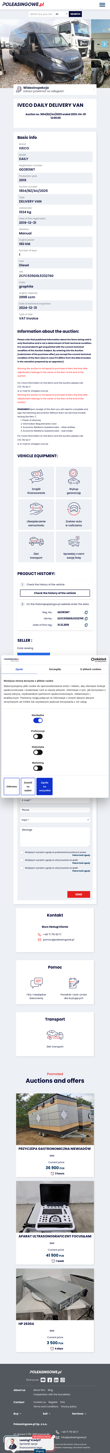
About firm (39, 1383)
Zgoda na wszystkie (89, 762)
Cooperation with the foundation (51, 1387)
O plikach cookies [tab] (90, 697)
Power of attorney (31, 419)
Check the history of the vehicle (55, 592)
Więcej (41, 1449)
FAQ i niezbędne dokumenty (36, 995)
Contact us (39, 1395)
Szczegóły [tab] (55, 697)
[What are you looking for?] (41, 14)
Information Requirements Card (39, 423)
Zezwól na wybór (55, 762)
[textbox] (61, 14)
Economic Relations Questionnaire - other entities (49, 426)
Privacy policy (69, 1399)
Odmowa (20, 762)
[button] (106, 44)
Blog (50, 1383)
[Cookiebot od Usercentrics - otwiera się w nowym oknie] (92, 687)
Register (53, 1395)
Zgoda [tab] (19, 697)
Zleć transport (55, 1046)
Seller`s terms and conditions (38, 673)
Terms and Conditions (45, 1399)
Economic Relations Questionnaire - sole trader (48, 430)
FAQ (62, 1395)
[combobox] (61, 14)
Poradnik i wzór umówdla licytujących (74, 995)
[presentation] (44, 880)
